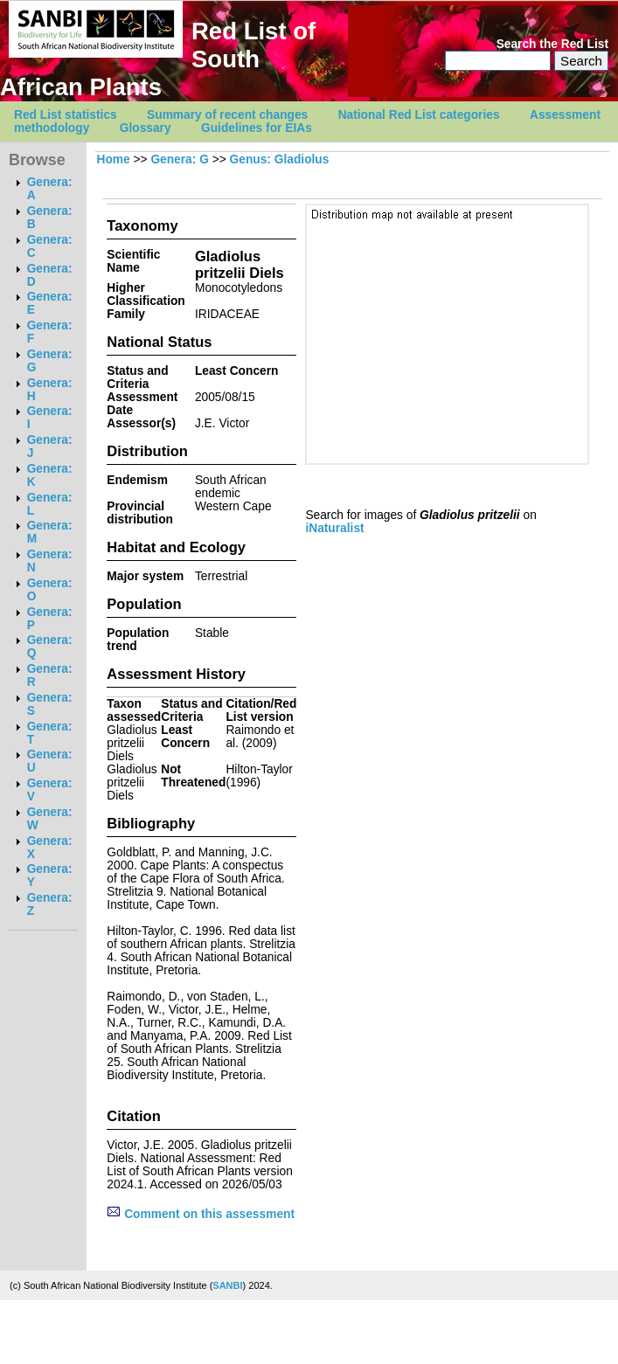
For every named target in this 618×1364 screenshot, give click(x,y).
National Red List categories (419, 114)
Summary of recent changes (227, 114)
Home (112, 159)
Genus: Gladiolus (280, 159)
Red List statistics (65, 114)
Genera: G (179, 159)
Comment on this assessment (201, 1214)
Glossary (145, 128)
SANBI (227, 1285)
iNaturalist (334, 528)
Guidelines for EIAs (256, 128)
